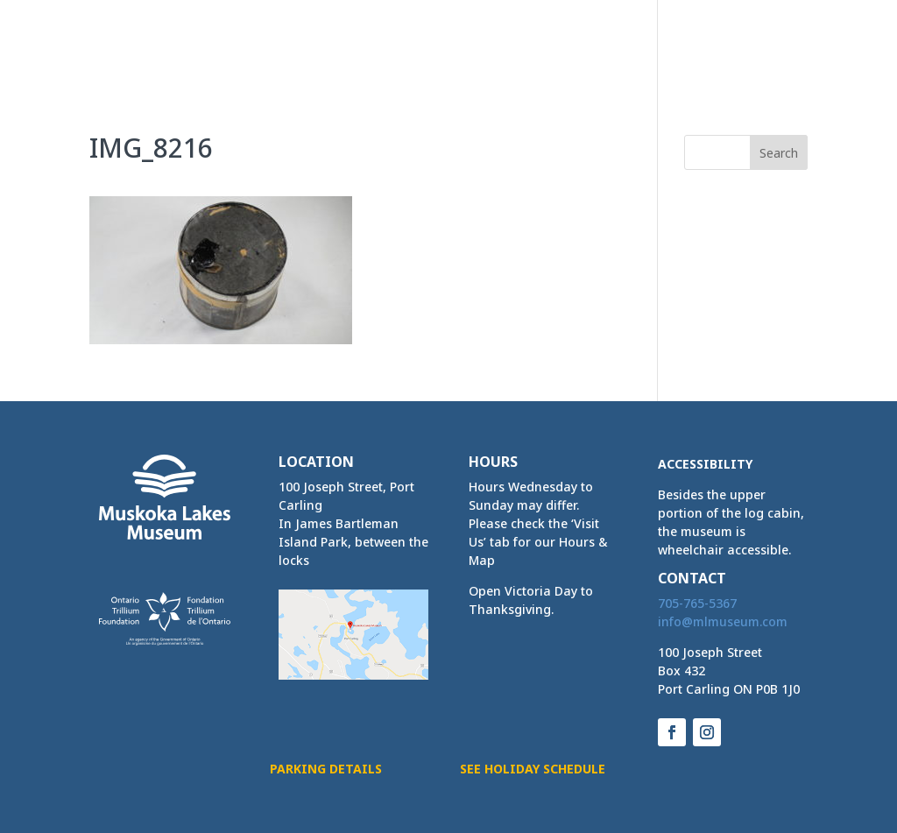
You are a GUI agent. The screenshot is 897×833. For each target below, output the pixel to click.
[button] (794, 59)
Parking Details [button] (326, 768)
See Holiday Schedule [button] (532, 768)
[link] (150, 40)
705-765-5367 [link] (697, 603)
